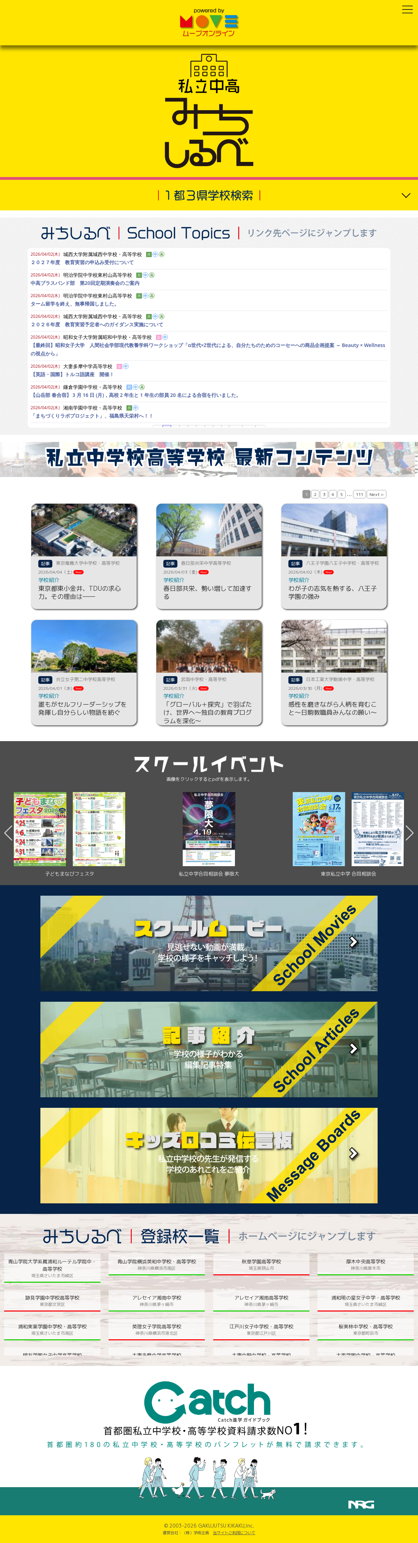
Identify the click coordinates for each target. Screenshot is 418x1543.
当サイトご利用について (234, 1533)
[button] (409, 833)
